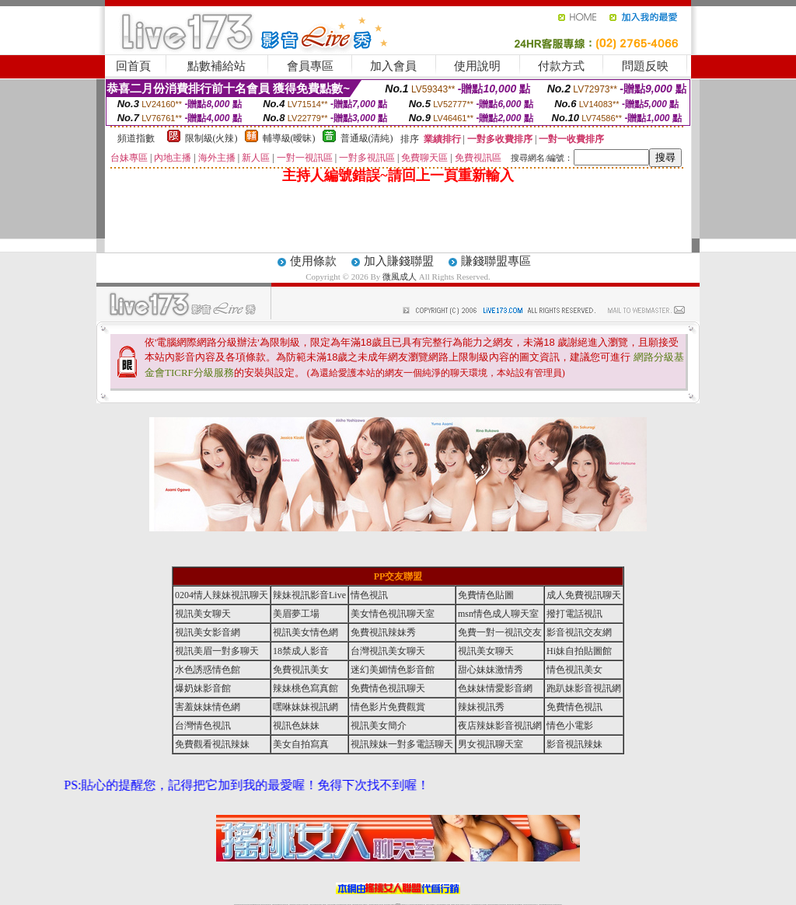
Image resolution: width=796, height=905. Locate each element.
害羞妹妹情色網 (207, 706)
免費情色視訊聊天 (388, 688)
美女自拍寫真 (301, 744)
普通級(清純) (366, 138)
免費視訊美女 (301, 669)
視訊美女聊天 (203, 613)
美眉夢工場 (296, 613)
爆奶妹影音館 (203, 688)
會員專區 (310, 66)
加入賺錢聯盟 (399, 261)
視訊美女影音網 (207, 632)
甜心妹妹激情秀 (490, 669)
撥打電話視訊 (574, 613)
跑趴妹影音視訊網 (583, 688)
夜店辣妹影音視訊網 (500, 725)
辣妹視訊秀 (481, 706)
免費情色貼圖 (486, 595)
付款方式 (561, 66)
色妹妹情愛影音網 (495, 688)
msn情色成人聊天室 (498, 613)
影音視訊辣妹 (574, 744)
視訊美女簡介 (379, 725)
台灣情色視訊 (203, 725)
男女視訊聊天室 (490, 744)
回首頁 (133, 66)
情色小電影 (569, 725)
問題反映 (645, 66)
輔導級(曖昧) (289, 138)
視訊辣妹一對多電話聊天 (402, 744)
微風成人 (399, 276)
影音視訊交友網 (579, 632)
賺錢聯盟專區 (496, 261)
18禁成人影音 (301, 651)
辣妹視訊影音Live (309, 595)
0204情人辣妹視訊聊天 (221, 595)
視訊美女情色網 (305, 632)
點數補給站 (216, 66)
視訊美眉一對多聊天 (217, 651)
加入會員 (393, 66)
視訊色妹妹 (296, 725)
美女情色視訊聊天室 (393, 613)
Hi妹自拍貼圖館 (579, 651)
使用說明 (477, 66)
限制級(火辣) (211, 138)
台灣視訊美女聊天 (388, 651)
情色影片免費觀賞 (388, 706)
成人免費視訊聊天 (583, 595)
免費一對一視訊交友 (500, 632)
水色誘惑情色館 (207, 669)
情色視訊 (369, 595)
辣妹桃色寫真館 (305, 688)
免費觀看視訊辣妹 (212, 744)
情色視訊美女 (574, 669)
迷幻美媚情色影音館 (393, 669)
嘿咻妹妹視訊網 (305, 706)
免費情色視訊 (574, 706)
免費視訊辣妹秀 (383, 632)
